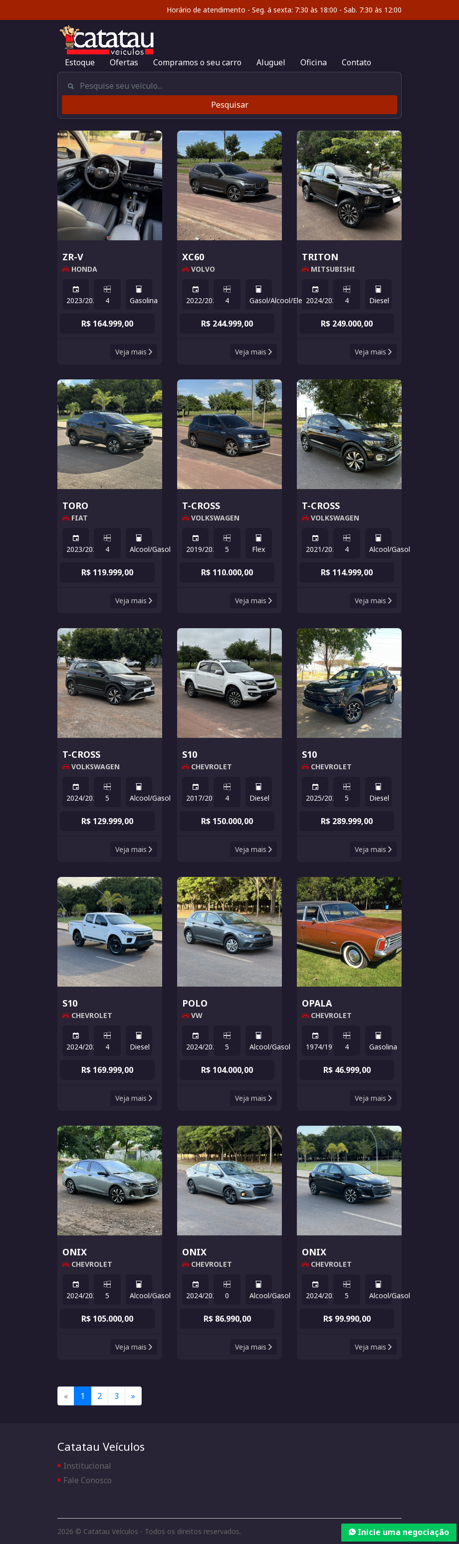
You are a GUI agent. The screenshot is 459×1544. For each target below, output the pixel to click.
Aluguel (270, 62)
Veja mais (133, 351)
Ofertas (124, 62)
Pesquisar (229, 104)
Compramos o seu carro (197, 62)
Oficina (313, 62)
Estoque (80, 62)
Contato (356, 62)
